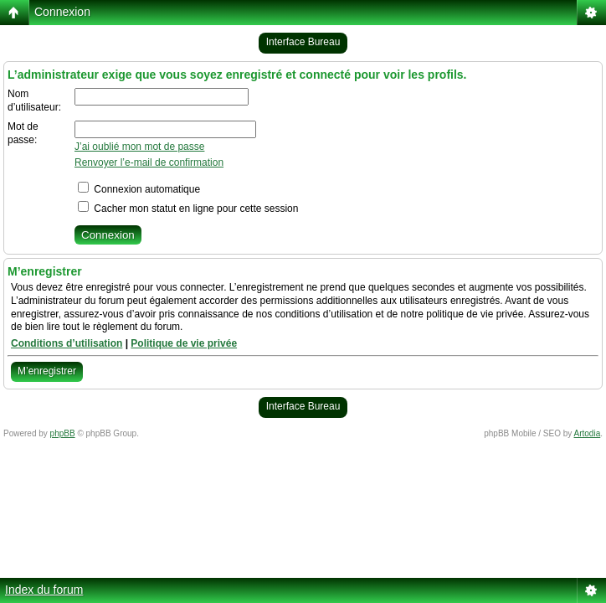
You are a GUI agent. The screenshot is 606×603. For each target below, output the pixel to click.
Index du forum (44, 589)
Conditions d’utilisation (66, 343)
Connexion (62, 11)
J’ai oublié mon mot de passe (139, 146)
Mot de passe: (23, 133)
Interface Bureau (303, 42)
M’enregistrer (47, 371)
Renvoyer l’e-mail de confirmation (148, 162)
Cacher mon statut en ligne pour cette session (188, 208)
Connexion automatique (139, 189)
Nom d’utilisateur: (34, 100)
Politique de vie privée (184, 343)
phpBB (62, 433)
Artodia (587, 433)
